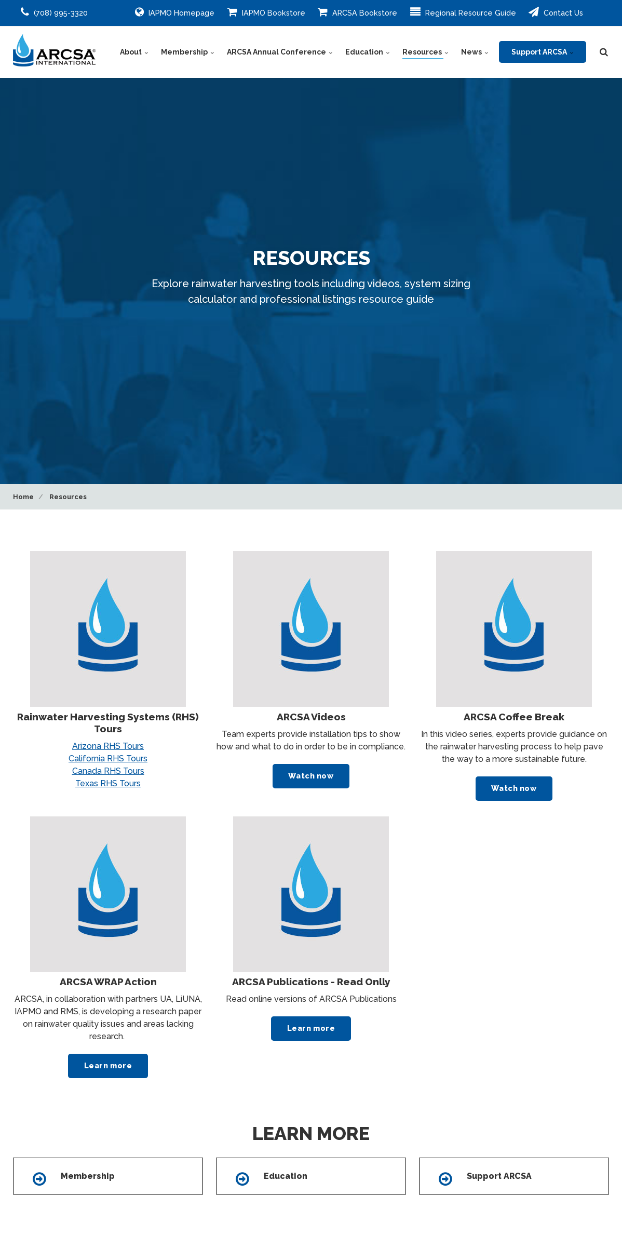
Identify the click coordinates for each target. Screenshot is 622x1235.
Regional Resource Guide (463, 12)
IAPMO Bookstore (266, 12)
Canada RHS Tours (108, 771)
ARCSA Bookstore (357, 12)
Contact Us (556, 12)
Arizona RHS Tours (108, 746)
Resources (425, 52)
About (134, 52)
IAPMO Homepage (174, 12)
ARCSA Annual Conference (280, 52)
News (475, 52)
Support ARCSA (542, 52)
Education (367, 52)
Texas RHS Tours (108, 783)
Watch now (310, 775)
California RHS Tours (108, 758)
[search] (604, 52)
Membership (187, 52)
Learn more (108, 1065)
